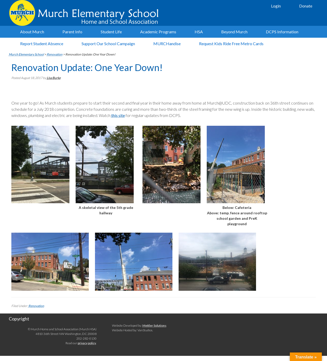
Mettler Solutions (154, 325)
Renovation (36, 306)
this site (118, 115)
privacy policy (87, 343)
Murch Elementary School (86, 13)
